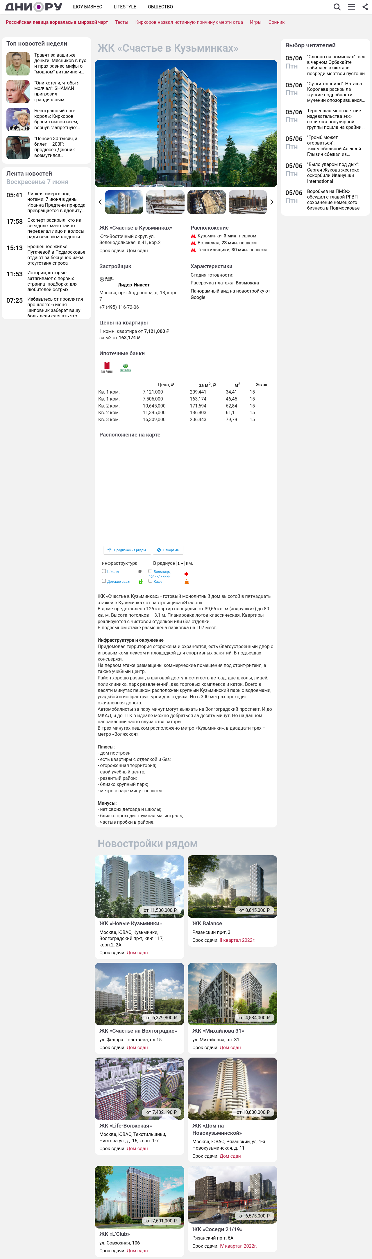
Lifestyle (125, 7)
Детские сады (118, 582)
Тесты (121, 22)
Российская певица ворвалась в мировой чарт (57, 22)
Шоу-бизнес (87, 7)
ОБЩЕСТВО (160, 7)
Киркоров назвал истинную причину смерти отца (189, 22)
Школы (113, 572)
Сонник (277, 22)
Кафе (158, 582)
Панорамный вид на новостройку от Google (230, 294)
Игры (256, 22)
